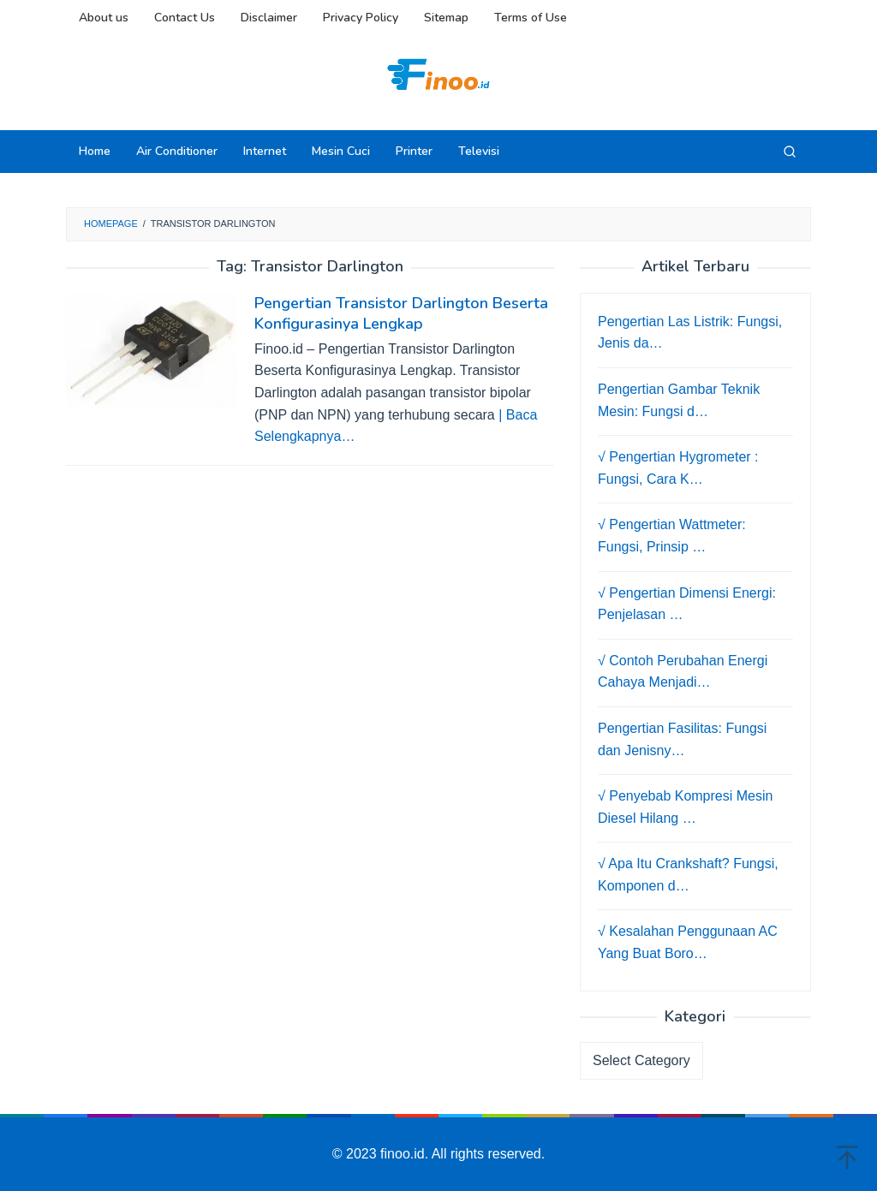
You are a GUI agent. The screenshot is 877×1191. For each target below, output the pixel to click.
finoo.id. (406, 1153)
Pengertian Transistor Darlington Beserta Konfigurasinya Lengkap (401, 313)
